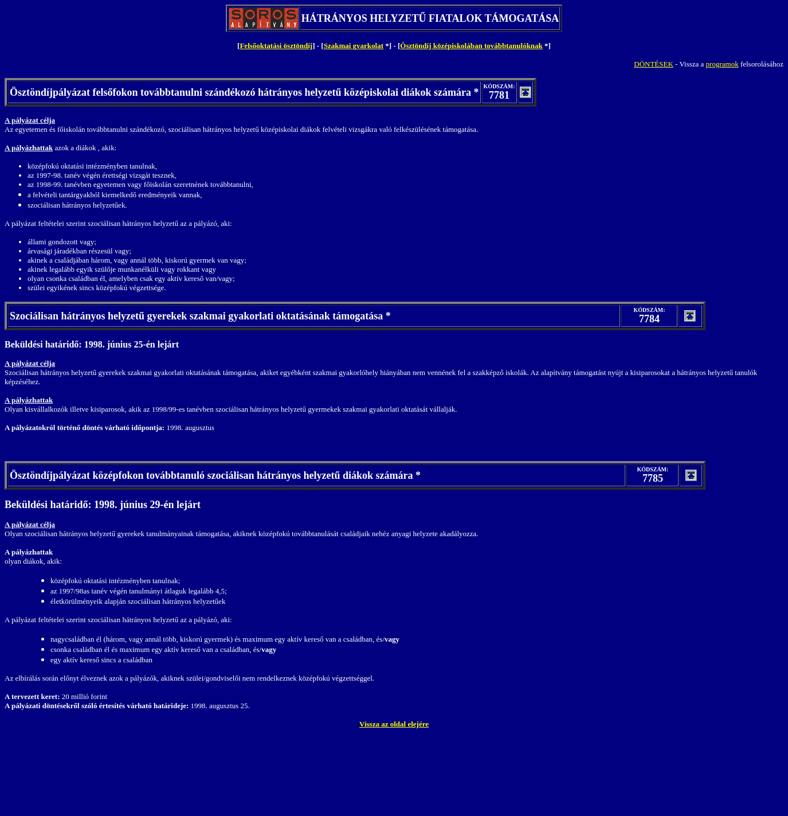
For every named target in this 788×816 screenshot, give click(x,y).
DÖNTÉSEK (653, 64)
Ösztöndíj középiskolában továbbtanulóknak (471, 45)
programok (722, 64)
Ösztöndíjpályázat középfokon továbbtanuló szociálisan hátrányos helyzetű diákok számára (211, 475)
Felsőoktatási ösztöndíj (276, 45)
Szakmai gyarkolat (353, 45)
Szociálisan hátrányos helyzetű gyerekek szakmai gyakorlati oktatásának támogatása (196, 316)
